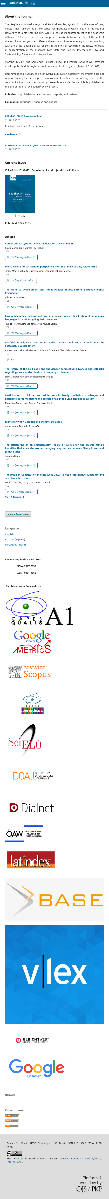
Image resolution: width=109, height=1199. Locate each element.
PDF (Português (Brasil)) (22, 257)
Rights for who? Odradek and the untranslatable (34, 421)
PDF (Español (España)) (22, 280)
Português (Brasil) (15, 544)
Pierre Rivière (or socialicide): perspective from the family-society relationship (51, 266)
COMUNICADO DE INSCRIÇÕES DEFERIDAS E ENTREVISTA (35, 145)
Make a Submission (18, 513)
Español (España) (15, 539)
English (9, 534)
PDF (12, 359)
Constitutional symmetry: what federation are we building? (40, 243)
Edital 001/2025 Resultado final (23, 116)
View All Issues (13, 496)
